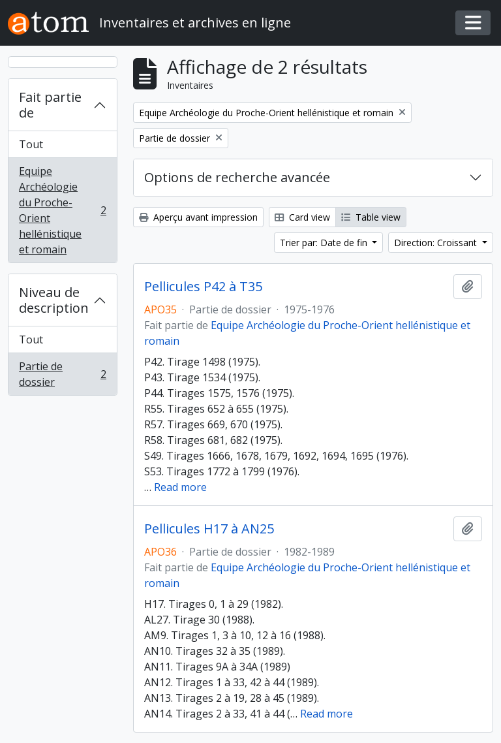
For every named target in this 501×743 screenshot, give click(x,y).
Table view (371, 217)
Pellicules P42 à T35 (203, 286)
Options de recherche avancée (237, 177)
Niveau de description (54, 300)
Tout (31, 144)
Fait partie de (50, 104)
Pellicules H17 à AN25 (209, 529)
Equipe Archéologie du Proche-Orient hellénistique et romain (62, 210)
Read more (180, 487)
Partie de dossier (62, 374)
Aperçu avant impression (198, 217)
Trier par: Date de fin (325, 242)
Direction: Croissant (436, 242)
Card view (302, 217)
